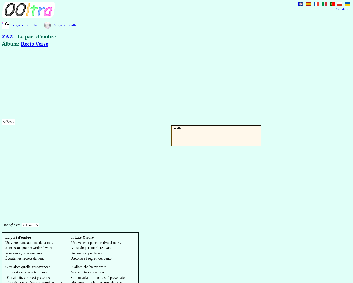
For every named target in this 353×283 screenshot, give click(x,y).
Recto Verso (34, 44)
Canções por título (24, 25)
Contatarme (342, 9)
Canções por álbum (66, 25)
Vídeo (7, 122)
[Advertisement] (137, 83)
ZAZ (7, 37)
